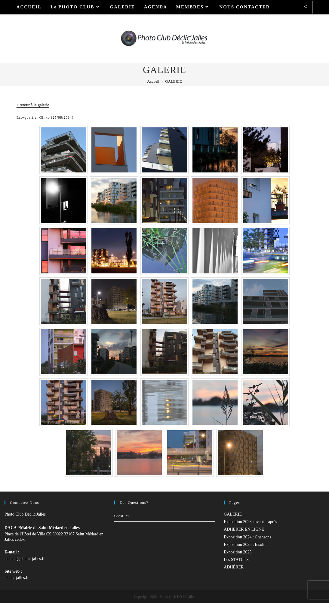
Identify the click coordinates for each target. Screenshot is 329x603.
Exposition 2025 (237, 552)
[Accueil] (153, 81)
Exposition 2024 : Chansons (247, 537)
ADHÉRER (234, 567)
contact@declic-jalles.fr (25, 558)
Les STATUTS (236, 559)
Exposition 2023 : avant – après (250, 521)
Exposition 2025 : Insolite (245, 544)
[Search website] (306, 7)
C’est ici (121, 515)
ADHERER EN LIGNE (244, 529)
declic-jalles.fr (17, 577)
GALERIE (233, 514)
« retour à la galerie (33, 105)
